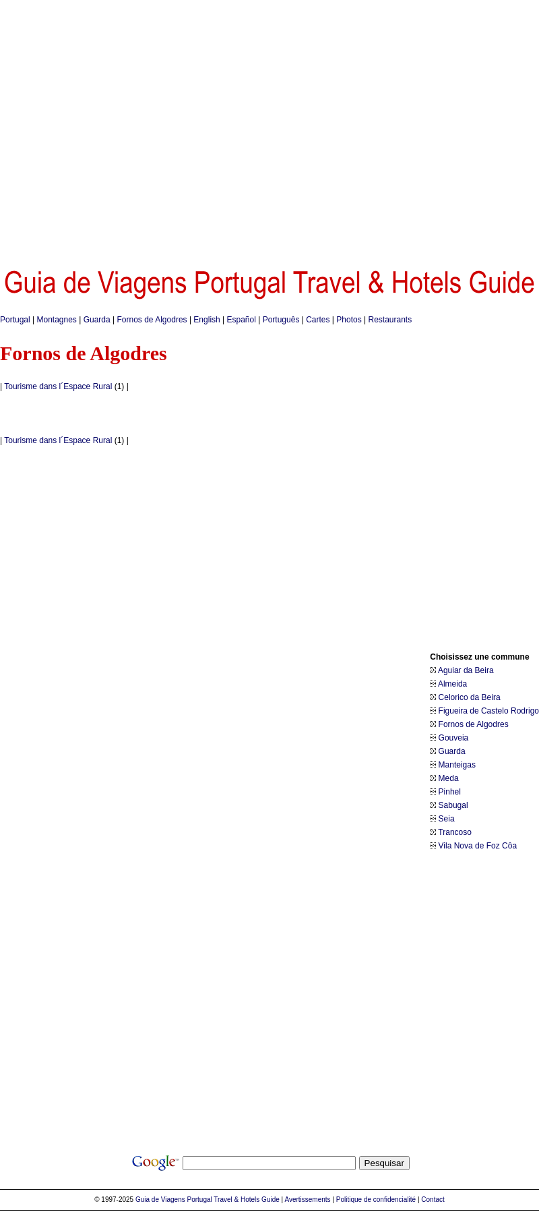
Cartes (317, 319)
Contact (432, 1199)
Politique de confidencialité (376, 1199)
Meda (449, 778)
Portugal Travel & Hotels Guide (233, 1199)
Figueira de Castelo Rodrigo (489, 711)
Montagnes (57, 319)
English (206, 319)
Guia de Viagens (160, 1199)
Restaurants (390, 319)
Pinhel (450, 792)
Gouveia (454, 738)
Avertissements (307, 1199)
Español (241, 319)
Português (281, 319)
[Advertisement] (128, 128)
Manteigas (457, 765)
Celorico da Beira (470, 697)
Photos (348, 319)
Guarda (97, 319)
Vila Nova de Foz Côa (478, 845)
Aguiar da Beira (466, 670)
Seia (447, 818)
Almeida (452, 684)
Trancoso (455, 832)
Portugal (15, 319)
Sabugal (453, 805)
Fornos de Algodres (152, 319)
